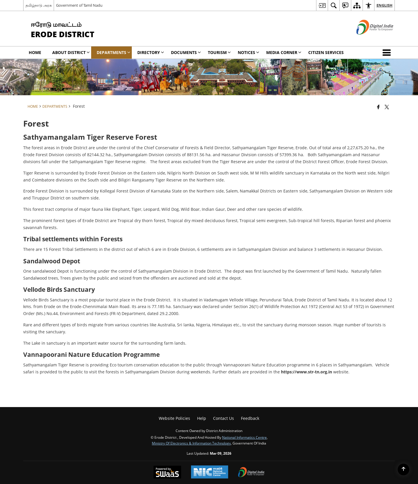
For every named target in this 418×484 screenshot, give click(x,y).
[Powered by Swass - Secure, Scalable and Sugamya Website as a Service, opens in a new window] (167, 472)
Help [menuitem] (201, 418)
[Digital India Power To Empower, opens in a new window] (251, 472)
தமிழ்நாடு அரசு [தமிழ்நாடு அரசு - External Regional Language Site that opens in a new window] (39, 5)
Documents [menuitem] (186, 52)
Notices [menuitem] (248, 52)
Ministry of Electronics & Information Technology (191, 443)
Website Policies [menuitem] (174, 418)
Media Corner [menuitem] (283, 52)
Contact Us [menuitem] (223, 418)
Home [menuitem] (35, 52)
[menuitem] (322, 5)
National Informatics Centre (244, 437)
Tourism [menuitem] (219, 52)
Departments (54, 106)
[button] (388, 52)
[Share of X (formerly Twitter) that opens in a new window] (386, 107)
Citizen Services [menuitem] (326, 52)
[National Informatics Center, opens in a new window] (210, 472)
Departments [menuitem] (113, 52)
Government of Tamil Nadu (79, 5)
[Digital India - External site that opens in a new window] (367, 39)
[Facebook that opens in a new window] (378, 107)
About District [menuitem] (71, 52)
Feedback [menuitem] (250, 418)
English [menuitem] (384, 5)
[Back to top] (403, 469)
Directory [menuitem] (150, 52)
